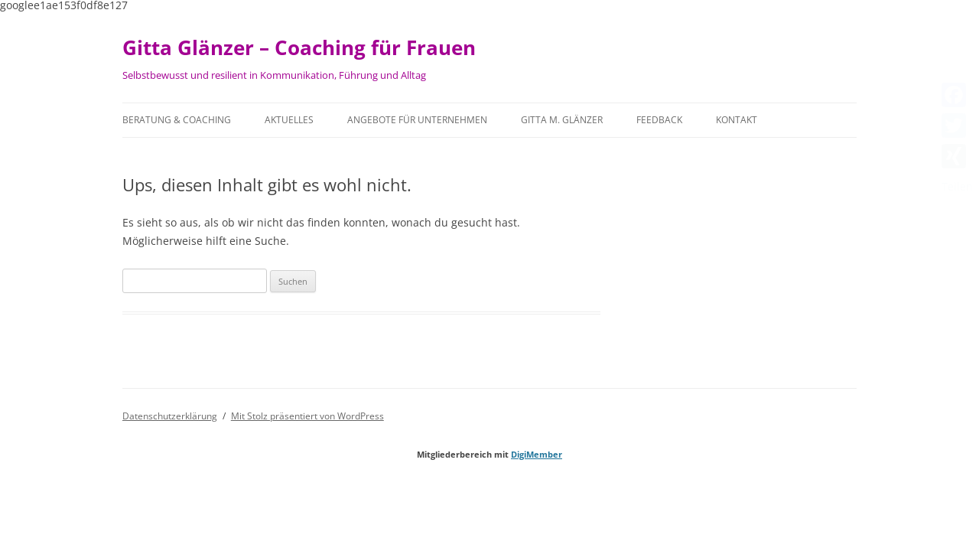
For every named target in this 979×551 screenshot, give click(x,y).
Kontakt (736, 119)
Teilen (957, 186)
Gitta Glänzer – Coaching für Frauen (299, 47)
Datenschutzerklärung (169, 415)
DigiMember (536, 454)
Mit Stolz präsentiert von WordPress (307, 415)
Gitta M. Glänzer (562, 119)
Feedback (659, 119)
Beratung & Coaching (176, 119)
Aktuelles (289, 119)
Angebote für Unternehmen (417, 119)
